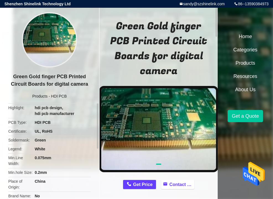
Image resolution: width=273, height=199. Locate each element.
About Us (245, 89)
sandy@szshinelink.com (204, 4)
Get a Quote (245, 116)
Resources (245, 76)
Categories (245, 50)
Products (40, 96)
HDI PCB (59, 96)
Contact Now (181, 184)
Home (245, 36)
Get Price (142, 184)
